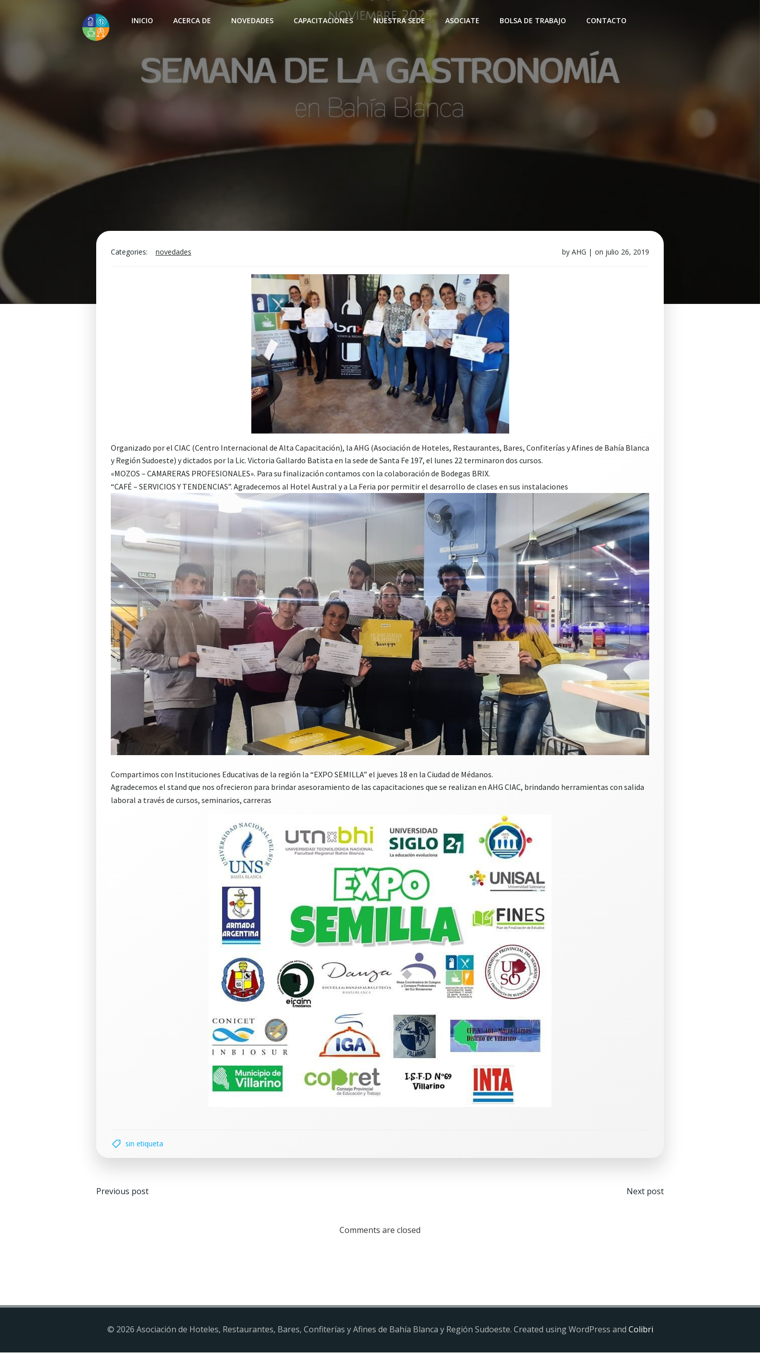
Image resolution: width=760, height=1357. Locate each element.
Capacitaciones (322, 20)
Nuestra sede (398, 20)
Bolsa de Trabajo (532, 20)
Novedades (251, 20)
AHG (577, 256)
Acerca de (191, 20)
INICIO (141, 20)
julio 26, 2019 (626, 256)
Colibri (641, 1334)
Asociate (461, 20)
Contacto (605, 20)
